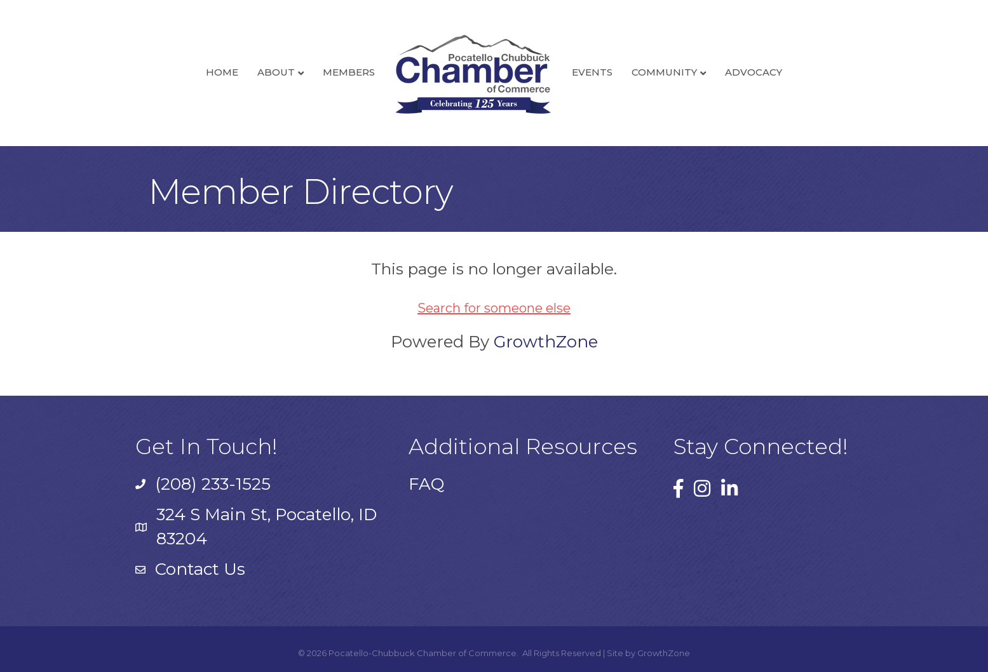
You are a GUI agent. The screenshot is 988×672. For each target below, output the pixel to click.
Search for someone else (494, 308)
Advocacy (753, 72)
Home (222, 72)
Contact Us (200, 569)
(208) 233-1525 (213, 484)
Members (349, 72)
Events (592, 72)
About (276, 72)
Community (664, 72)
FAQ (426, 484)
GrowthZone (546, 342)
